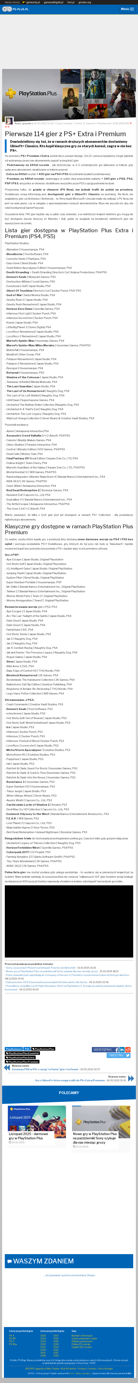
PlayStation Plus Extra (20, 1057)
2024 (43, 1338)
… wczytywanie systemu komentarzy (69, 1275)
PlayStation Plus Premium (22, 1062)
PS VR (12, 1338)
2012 (55, 1350)
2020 (43, 1350)
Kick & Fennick (68, 1368)
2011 (55, 1352)
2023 (43, 1341)
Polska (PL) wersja (81, 1344)
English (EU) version (82, 1347)
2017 (55, 1335)
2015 (56, 1341)
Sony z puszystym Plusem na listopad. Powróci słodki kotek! (40, 967)
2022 (43, 1344)
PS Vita (13, 1344)
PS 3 (11, 1341)
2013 (56, 1347)
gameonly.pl (31, 2)
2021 (42, 1347)
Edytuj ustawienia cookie (84, 1338)
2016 (56, 1338)
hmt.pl (71, 2)
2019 (43, 1352)
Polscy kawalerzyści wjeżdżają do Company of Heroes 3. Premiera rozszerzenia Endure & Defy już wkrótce (67, 975)
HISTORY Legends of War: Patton (42, 1368)
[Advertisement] (69, 43)
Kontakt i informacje (82, 1335)
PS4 (27, 1049)
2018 (43, 1355)
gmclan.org (85, 2)
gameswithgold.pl (53, 2)
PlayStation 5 (14, 1049)
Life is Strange (105, 1368)
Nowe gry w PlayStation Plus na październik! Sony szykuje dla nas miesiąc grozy (52, 971)
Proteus (82, 1368)
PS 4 (11, 1335)
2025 (43, 1335)
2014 (56, 1344)
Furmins (92, 1368)
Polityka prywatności (82, 1341)
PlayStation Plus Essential (22, 1053)
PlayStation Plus (43, 1049)
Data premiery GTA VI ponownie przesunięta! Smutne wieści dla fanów (46, 982)
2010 (56, 1355)
